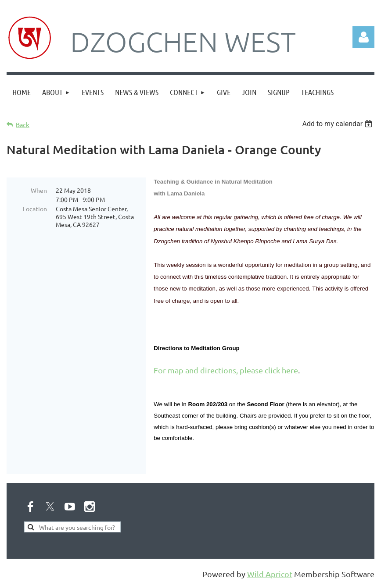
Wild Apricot (269, 573)
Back (22, 125)
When (39, 190)
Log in (363, 37)
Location (35, 209)
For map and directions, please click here (226, 370)
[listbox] (338, 123)
